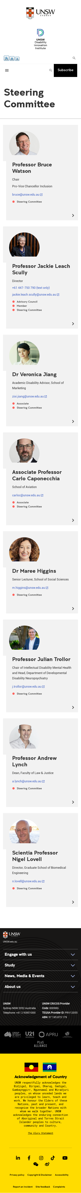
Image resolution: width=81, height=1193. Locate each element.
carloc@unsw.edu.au (26, 495)
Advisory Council (27, 301)
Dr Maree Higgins (34, 570)
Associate (23, 403)
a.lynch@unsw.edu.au (26, 781)
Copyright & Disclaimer (39, 1175)
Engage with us (18, 954)
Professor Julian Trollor (41, 659)
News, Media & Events (24, 976)
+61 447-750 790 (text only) (31, 288)
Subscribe (65, 70)
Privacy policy (17, 1175)
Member (22, 305)
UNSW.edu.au (11, 937)
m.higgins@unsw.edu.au (28, 588)
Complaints (59, 1186)
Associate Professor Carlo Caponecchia (37, 475)
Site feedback (43, 1186)
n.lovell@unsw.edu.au (26, 881)
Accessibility (61, 1175)
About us (13, 987)
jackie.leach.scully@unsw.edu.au (34, 294)
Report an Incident (23, 1186)
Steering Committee (29, 201)
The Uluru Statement (40, 1133)
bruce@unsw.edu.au (25, 194)
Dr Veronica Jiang (34, 374)
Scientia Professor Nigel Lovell (35, 855)
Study (10, 965)
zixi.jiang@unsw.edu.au (28, 396)
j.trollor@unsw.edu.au (26, 686)
